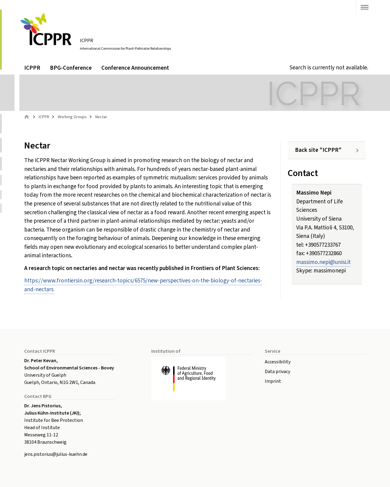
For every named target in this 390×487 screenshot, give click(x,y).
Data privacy (277, 371)
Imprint (273, 381)
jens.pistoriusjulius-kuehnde (55, 454)
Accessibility (277, 362)
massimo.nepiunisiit (323, 262)
